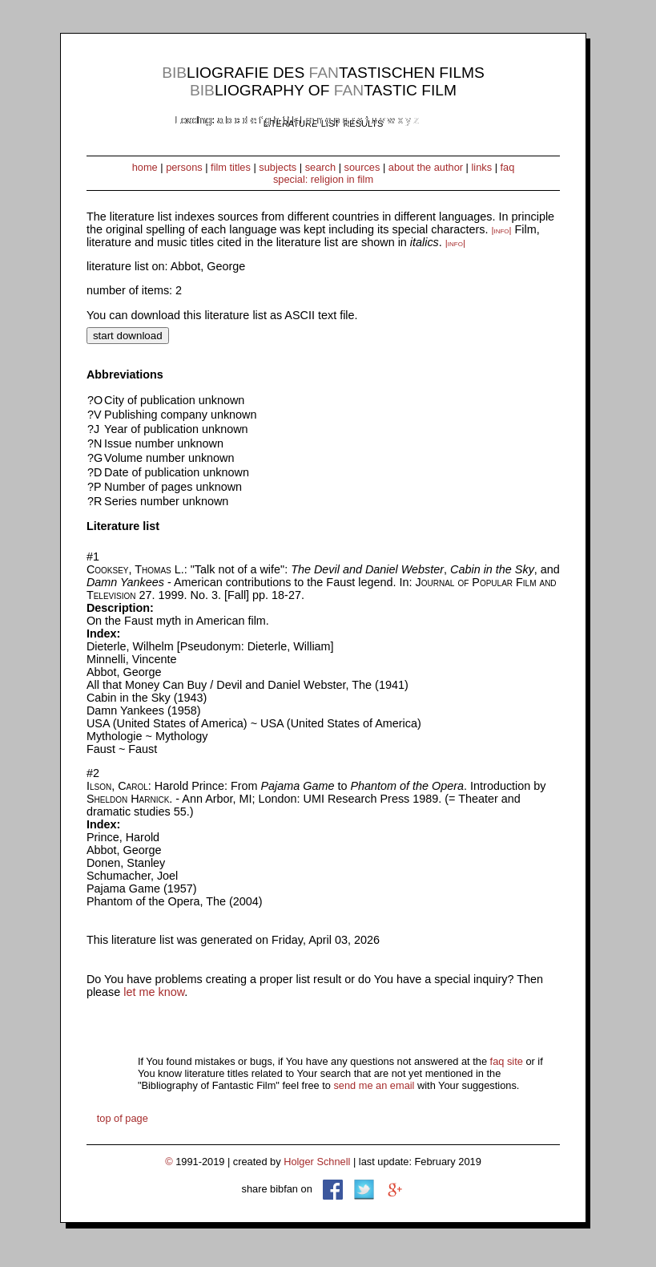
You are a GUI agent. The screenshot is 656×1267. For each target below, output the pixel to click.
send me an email (373, 1085)
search (320, 167)
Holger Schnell (317, 1162)
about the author (425, 167)
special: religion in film (323, 179)
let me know (153, 992)
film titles (231, 167)
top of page (122, 1118)
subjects (277, 167)
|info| (501, 230)
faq (508, 167)
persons (184, 167)
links (481, 167)
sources (362, 167)
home (145, 167)
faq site (506, 1061)
